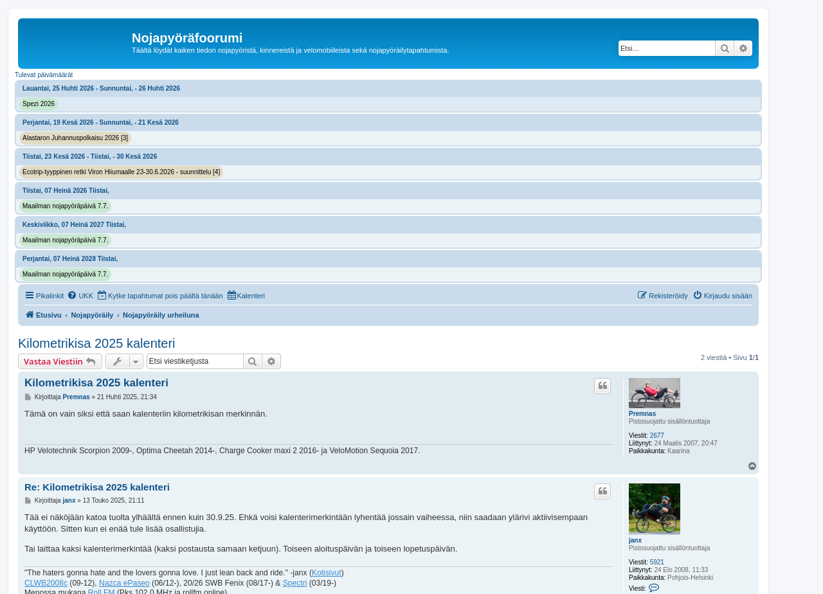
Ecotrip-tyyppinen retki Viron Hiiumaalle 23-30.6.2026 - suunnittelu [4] (121, 172)
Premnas (642, 413)
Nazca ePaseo (124, 583)
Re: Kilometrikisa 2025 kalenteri (97, 487)
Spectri (295, 583)
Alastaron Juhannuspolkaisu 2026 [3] (75, 137)
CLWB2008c (46, 583)
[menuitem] (80, 295)
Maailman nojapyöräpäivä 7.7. (65, 206)
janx (635, 540)
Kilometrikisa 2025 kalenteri (97, 343)
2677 (657, 435)
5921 (657, 562)
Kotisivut (326, 572)
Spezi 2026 (39, 103)
